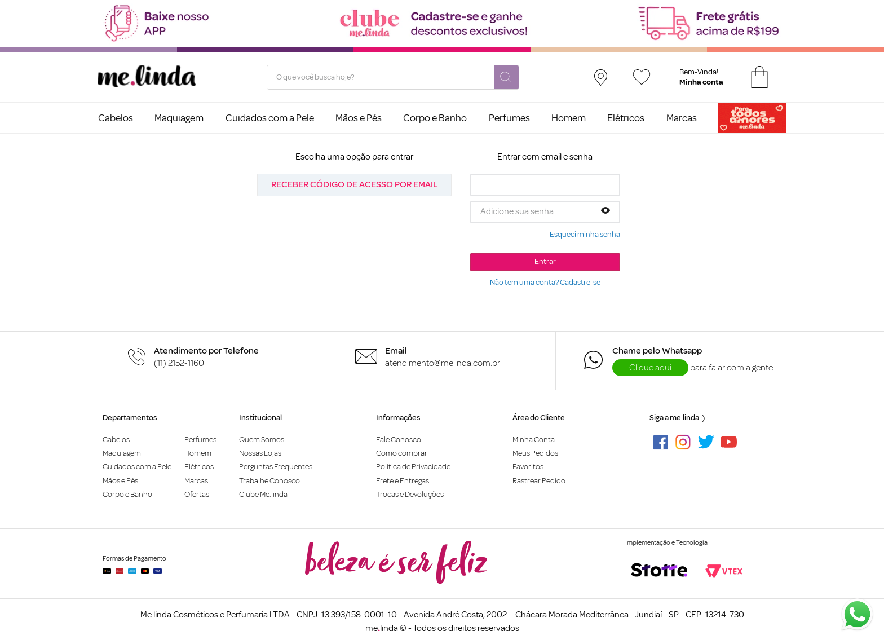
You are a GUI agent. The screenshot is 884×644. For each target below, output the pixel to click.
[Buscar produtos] (506, 77)
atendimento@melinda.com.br (442, 363)
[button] (605, 211)
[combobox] (393, 77)
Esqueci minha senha (585, 234)
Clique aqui (650, 367)
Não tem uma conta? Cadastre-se (545, 282)
